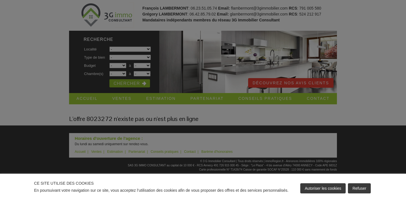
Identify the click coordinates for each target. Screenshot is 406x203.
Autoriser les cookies (323, 188)
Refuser (359, 188)
